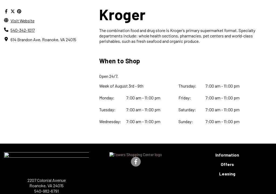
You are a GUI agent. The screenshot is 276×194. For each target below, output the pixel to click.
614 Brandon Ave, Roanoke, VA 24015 (47, 39)
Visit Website (23, 20)
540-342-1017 (24, 30)
